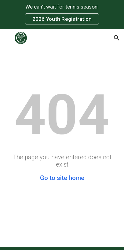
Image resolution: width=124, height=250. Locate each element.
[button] (7, 37)
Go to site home (62, 178)
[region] (62, 14)
